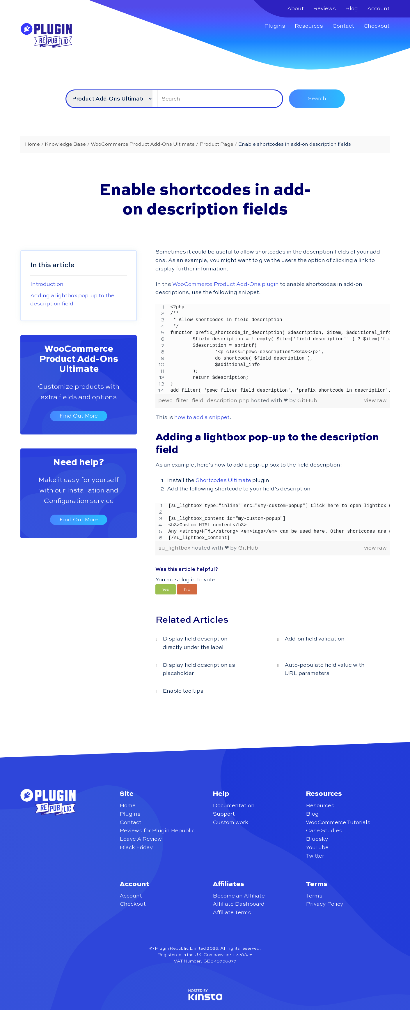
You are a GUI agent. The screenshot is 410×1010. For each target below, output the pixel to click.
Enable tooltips (183, 691)
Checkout (376, 26)
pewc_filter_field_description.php (204, 400)
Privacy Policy (324, 904)
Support (224, 814)
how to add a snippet (202, 417)
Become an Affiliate (239, 896)
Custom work (230, 822)
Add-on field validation (315, 639)
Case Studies (324, 830)
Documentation (234, 805)
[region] (272, 349)
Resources (308, 26)
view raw (375, 400)
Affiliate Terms (232, 912)
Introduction (46, 284)
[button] (165, 589)
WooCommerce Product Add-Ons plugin (225, 284)
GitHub (307, 400)
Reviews (324, 8)
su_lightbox (174, 548)
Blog (351, 8)
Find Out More (78, 416)
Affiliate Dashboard (239, 904)
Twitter (315, 856)
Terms (314, 896)
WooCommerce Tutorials (338, 822)
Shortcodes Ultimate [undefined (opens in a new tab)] (223, 480)
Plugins (274, 26)
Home (128, 805)
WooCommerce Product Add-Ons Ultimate (78, 359)
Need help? (78, 462)
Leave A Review (141, 839)
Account (378, 8)
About (295, 8)
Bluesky (317, 839)
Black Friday (136, 847)
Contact (343, 26)
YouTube (317, 847)
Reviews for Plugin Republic (157, 830)
